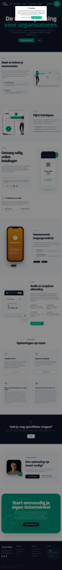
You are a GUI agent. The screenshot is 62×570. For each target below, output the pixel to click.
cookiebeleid (38, 14)
